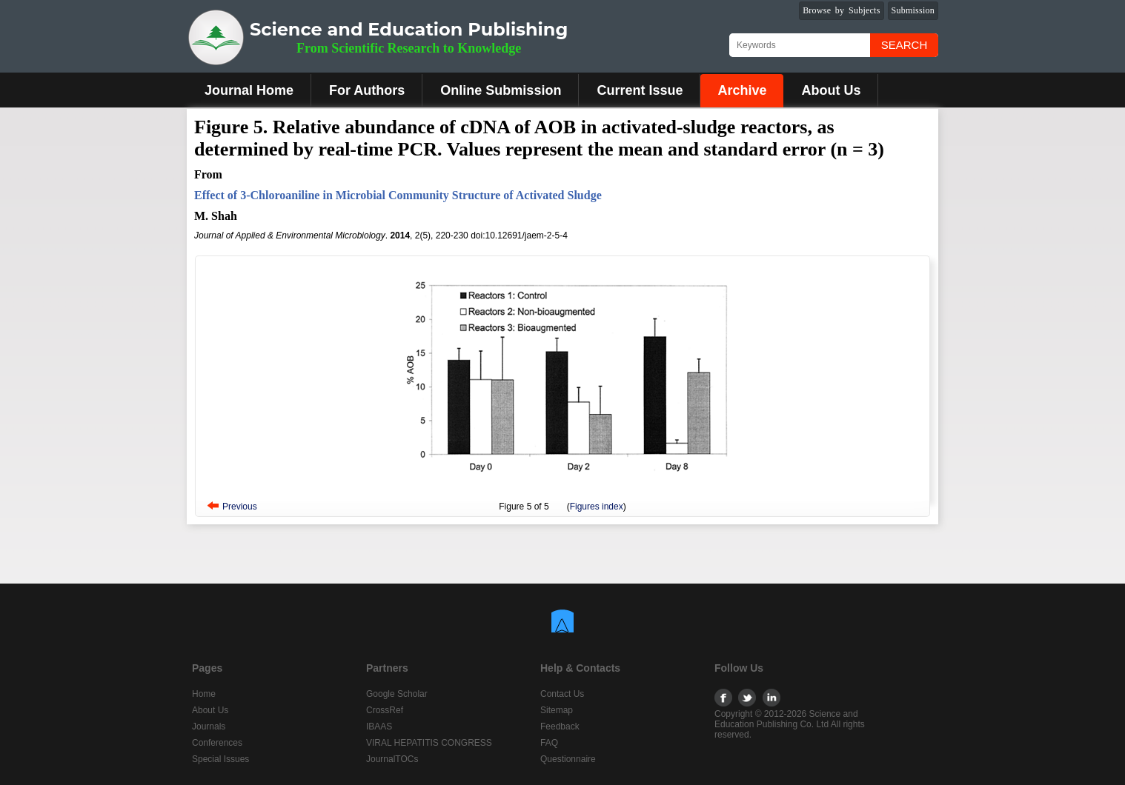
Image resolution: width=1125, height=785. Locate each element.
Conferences (217, 743)
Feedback (560, 726)
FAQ (549, 743)
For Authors (367, 90)
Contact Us (562, 694)
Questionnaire (568, 759)
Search (904, 45)
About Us (830, 90)
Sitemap (556, 710)
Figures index (596, 506)
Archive (741, 90)
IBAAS (379, 726)
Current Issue (640, 90)
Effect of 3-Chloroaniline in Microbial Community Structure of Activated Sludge (398, 195)
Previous (239, 506)
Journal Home (249, 90)
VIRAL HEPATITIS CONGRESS (429, 743)
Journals (208, 726)
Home (204, 694)
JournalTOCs (392, 759)
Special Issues (220, 759)
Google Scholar (397, 694)
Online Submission (500, 90)
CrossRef (384, 710)
